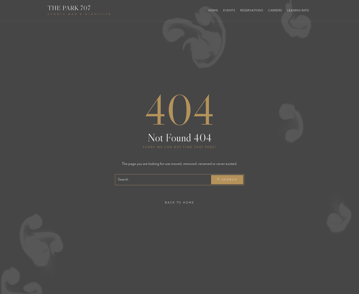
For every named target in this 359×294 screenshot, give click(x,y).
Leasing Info (298, 10)
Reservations (251, 10)
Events (229, 10)
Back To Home (179, 202)
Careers (275, 10)
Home (213, 10)
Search (227, 179)
